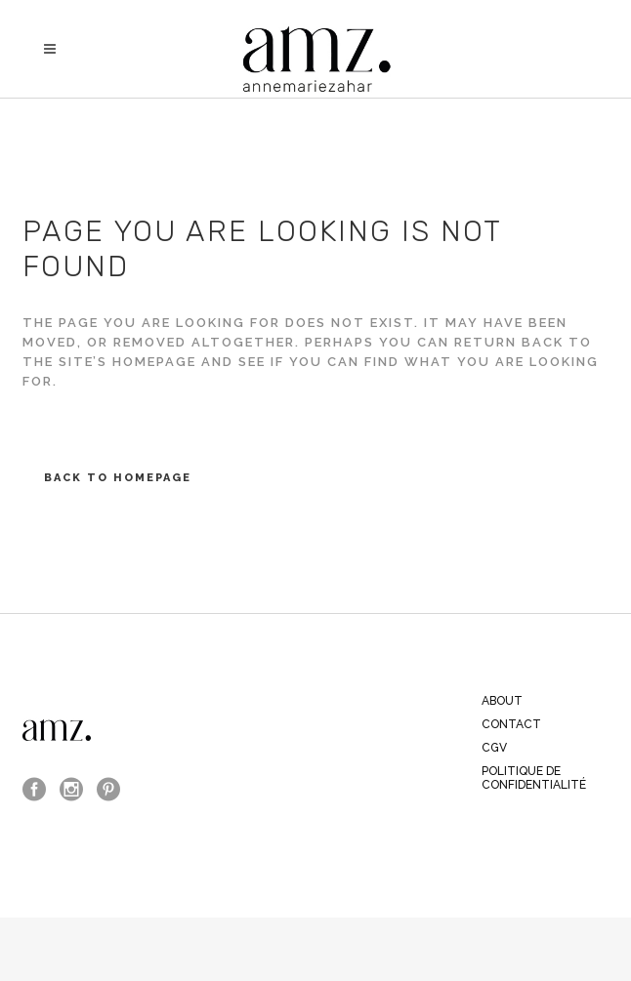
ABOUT (502, 701)
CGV (494, 748)
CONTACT (511, 724)
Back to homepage (117, 477)
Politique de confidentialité (534, 778)
